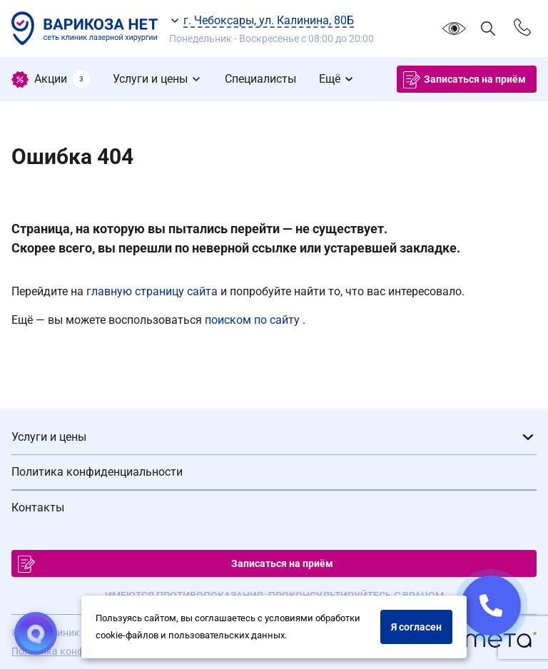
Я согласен (416, 627)
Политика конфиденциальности (97, 472)
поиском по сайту (254, 320)
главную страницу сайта (153, 291)
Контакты (37, 507)
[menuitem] (50, 79)
